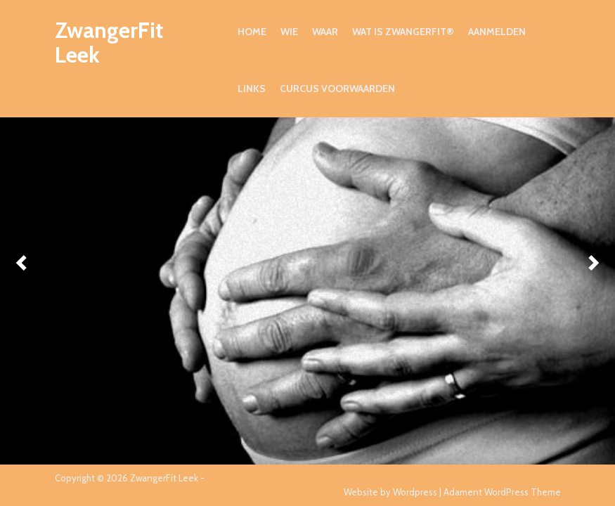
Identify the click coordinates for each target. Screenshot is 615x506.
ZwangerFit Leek (109, 42)
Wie (289, 31)
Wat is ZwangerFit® (403, 31)
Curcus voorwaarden (337, 88)
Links (252, 88)
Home (252, 31)
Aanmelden (497, 31)
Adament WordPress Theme (502, 492)
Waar (325, 31)
